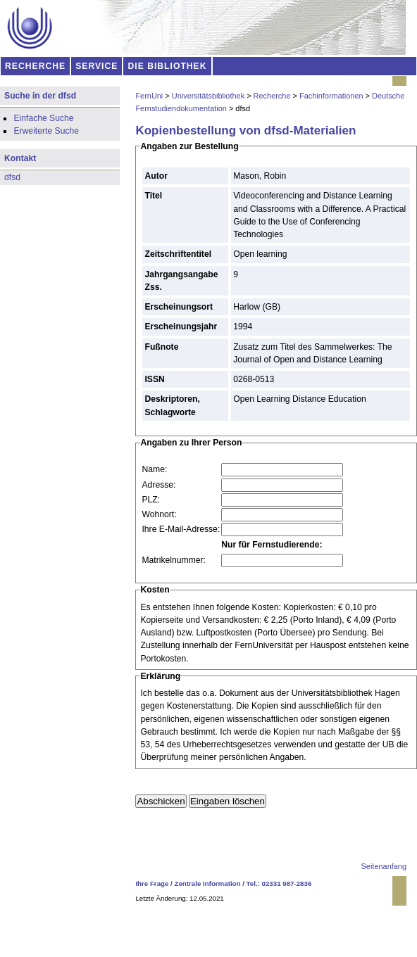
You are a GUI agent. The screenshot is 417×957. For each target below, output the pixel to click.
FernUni (149, 95)
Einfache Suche (43, 118)
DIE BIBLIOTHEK (167, 66)
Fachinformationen (331, 95)
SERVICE (96, 66)
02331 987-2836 (287, 883)
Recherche (272, 95)
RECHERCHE (35, 66)
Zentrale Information (208, 883)
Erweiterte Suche (46, 131)
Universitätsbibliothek (208, 95)
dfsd (12, 177)
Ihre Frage (151, 883)
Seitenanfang (383, 866)
